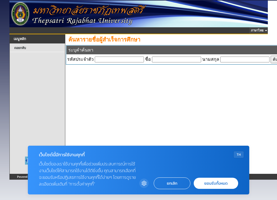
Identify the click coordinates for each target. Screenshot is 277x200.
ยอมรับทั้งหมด (216, 183)
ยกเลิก (172, 183)
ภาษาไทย (258, 30)
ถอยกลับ (20, 48)
